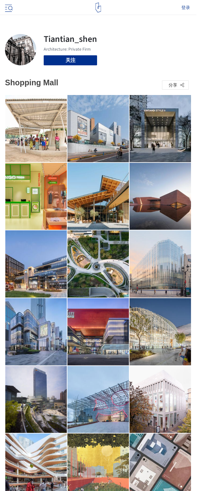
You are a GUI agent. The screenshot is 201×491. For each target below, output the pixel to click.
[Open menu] (8, 7)
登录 (185, 7)
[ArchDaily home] (98, 8)
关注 (71, 60)
